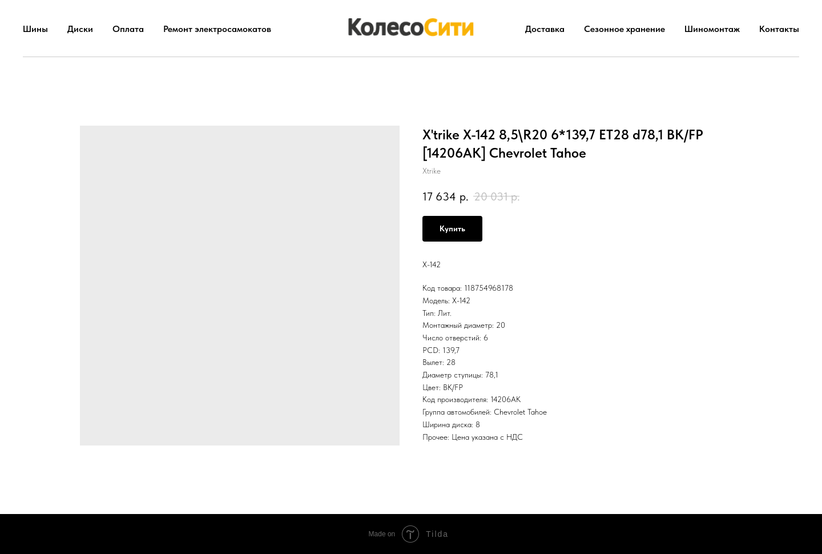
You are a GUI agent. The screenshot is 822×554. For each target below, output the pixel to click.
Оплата (128, 28)
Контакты (779, 28)
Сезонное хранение (624, 28)
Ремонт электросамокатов (217, 28)
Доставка (545, 28)
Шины (35, 28)
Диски (80, 28)
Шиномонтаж (712, 28)
